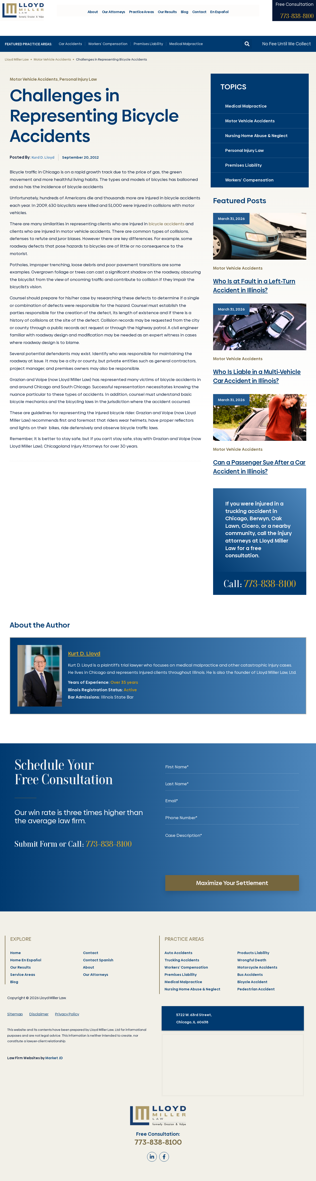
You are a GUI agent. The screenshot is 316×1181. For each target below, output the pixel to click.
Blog (184, 16)
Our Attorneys (113, 16)
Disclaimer (39, 1014)
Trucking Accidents (182, 960)
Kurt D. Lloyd (84, 653)
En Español (219, 16)
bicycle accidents (166, 224)
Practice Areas (141, 16)
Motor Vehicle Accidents (52, 59)
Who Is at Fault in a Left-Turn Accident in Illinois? (254, 286)
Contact (199, 16)
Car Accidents (70, 43)
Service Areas (22, 974)
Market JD (54, 1058)
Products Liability (253, 952)
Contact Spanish (98, 960)
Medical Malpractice (186, 43)
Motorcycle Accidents (258, 967)
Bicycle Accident (253, 981)
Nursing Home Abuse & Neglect (256, 136)
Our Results (167, 16)
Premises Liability (148, 43)
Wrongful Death (252, 960)
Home (15, 952)
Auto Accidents (179, 952)
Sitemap (15, 1014)
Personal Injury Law (244, 150)
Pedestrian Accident (256, 989)
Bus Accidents (250, 974)
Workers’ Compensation (107, 43)
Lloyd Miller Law (17, 59)
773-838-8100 (297, 21)
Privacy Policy (67, 1014)
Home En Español (26, 960)
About (93, 16)
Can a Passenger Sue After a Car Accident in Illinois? (259, 467)
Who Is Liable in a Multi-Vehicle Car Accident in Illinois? (257, 376)
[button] (247, 44)
